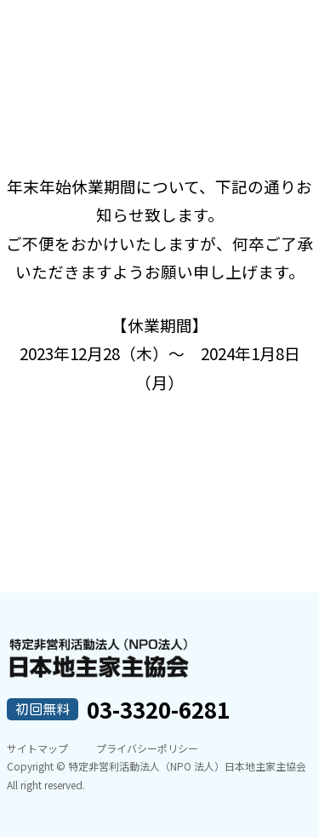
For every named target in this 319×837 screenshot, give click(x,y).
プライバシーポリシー (147, 748)
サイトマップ (37, 748)
